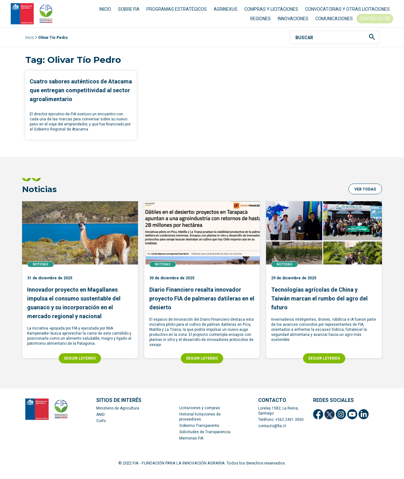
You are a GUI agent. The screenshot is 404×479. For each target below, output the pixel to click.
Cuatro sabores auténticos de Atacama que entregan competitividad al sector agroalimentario (81, 98)
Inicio (29, 45)
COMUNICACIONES (334, 22)
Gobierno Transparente (199, 433)
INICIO (105, 12)
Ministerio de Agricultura (117, 415)
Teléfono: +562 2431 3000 (281, 427)
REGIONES (260, 22)
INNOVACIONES (293, 22)
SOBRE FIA (129, 12)
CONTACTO (371, 22)
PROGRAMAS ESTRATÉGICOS (176, 12)
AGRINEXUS (225, 12)
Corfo (101, 428)
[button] (365, 196)
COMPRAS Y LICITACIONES (271, 12)
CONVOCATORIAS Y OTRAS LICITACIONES (347, 12)
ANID (100, 422)
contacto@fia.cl (272, 433)
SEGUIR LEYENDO (80, 365)
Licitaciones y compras (199, 415)
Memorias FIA (191, 445)
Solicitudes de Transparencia (204, 439)
